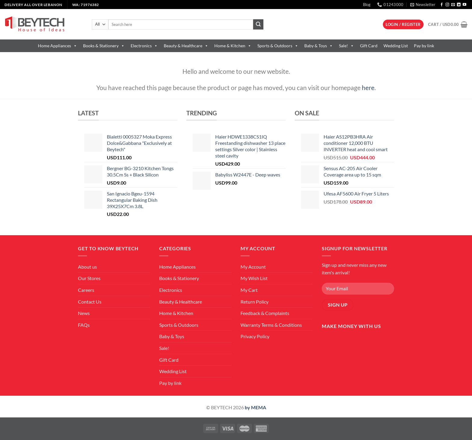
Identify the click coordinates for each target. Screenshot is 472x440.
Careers (86, 290)
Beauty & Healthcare (186, 45)
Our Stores (89, 278)
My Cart (249, 290)
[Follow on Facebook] (441, 5)
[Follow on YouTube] (464, 5)
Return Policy (255, 301)
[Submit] (258, 24)
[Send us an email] (453, 5)
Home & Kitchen (232, 45)
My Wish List (254, 278)
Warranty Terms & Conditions (271, 325)
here (368, 87)
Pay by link (424, 45)
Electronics (144, 45)
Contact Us (89, 301)
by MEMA (255, 407)
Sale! (346, 45)
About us (87, 267)
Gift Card (368, 45)
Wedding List (396, 45)
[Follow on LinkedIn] (459, 5)
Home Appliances (57, 45)
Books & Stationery (104, 45)
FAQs (84, 325)
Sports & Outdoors (277, 45)
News (84, 313)
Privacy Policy (255, 336)
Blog (367, 4)
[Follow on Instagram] (447, 5)
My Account (253, 267)
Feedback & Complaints (265, 313)
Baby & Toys (318, 45)
